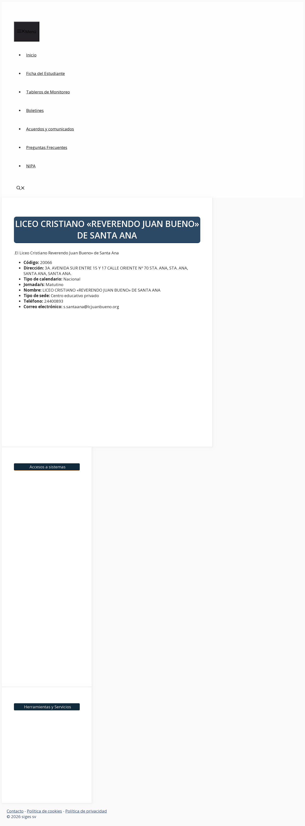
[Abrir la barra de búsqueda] (20, 188)
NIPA (31, 166)
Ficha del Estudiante (45, 73)
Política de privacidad (86, 811)
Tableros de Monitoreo (48, 92)
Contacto (15, 811)
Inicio (31, 55)
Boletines (35, 110)
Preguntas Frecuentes (46, 147)
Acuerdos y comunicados (50, 129)
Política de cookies (44, 811)
